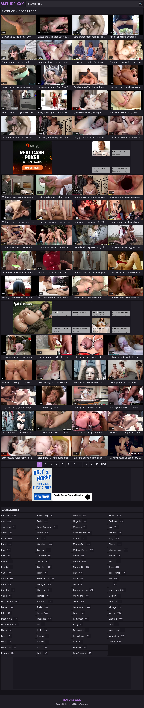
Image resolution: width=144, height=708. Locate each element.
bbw (6, 556)
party (78, 624)
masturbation (82, 533)
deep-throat (10, 601)
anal (6, 521)
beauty (7, 567)
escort (6, 636)
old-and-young (83, 590)
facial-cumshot (47, 527)
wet (114, 624)
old (77, 584)
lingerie (80, 521)
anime (6, 533)
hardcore (44, 590)
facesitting (45, 515)
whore (115, 642)
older (78, 601)
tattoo (115, 561)
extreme (7, 653)
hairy (42, 573)
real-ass (80, 647)
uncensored (117, 590)
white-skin (116, 636)
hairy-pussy (45, 579)
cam (6, 573)
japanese (44, 619)
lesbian (80, 515)
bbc (6, 550)
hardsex (43, 596)
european (8, 647)
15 (97, 464)
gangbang (45, 544)
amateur (8, 515)
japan (42, 613)
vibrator (115, 601)
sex (114, 527)
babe (6, 544)
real (78, 642)
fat (41, 538)
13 (85, 464)
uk (113, 584)
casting (7, 579)
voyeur (115, 613)
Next (103, 464)
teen (114, 567)
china (6, 596)
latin (42, 653)
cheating (8, 590)
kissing (43, 636)
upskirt (115, 596)
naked (78, 556)
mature (80, 538)
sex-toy (115, 533)
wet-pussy (117, 630)
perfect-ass (81, 630)
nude (78, 579)
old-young (81, 596)
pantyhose (81, 619)
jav (41, 624)
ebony (6, 630)
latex (42, 647)
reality (115, 515)
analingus (8, 527)
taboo (115, 556)
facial (42, 521)
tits (114, 579)
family (43, 533)
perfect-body (82, 636)
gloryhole (44, 567)
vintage (115, 607)
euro (6, 642)
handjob (44, 584)
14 (91, 464)
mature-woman (83, 550)
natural (79, 561)
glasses (43, 561)
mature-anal (82, 544)
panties (79, 613)
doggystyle (9, 619)
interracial (45, 601)
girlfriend (44, 556)
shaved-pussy (118, 550)
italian (42, 607)
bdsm (7, 561)
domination (10, 624)
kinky (42, 630)
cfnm (6, 584)
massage (80, 527)
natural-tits (81, 567)
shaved (115, 544)
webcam (116, 619)
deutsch (7, 607)
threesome (117, 573)
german (44, 550)
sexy (114, 538)
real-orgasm (82, 653)
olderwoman (82, 607)
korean (43, 642)
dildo (6, 613)
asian (6, 538)
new (78, 573)
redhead (116, 521)
